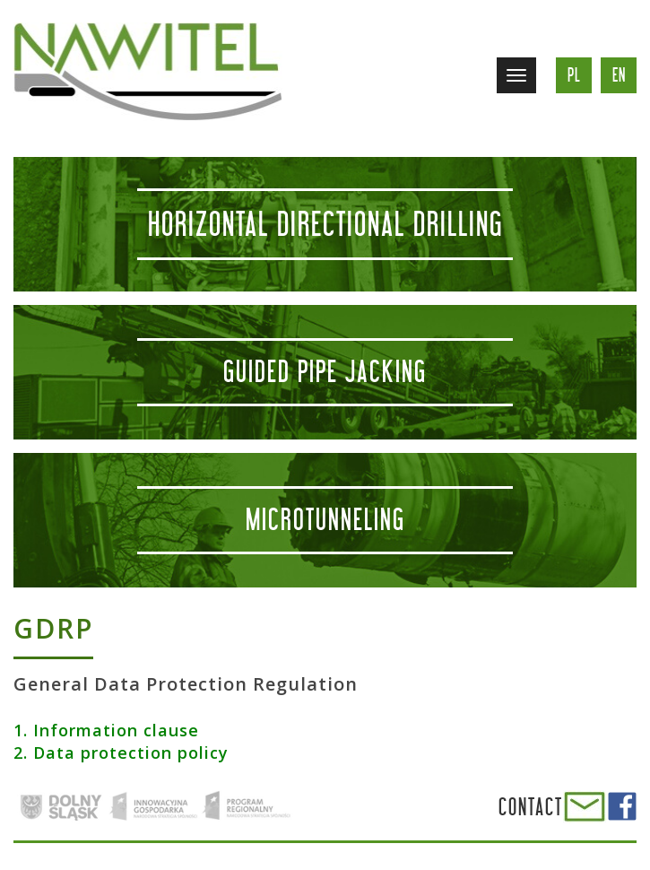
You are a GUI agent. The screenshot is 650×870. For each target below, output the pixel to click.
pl (574, 75)
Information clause (116, 730)
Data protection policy (131, 752)
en (619, 75)
